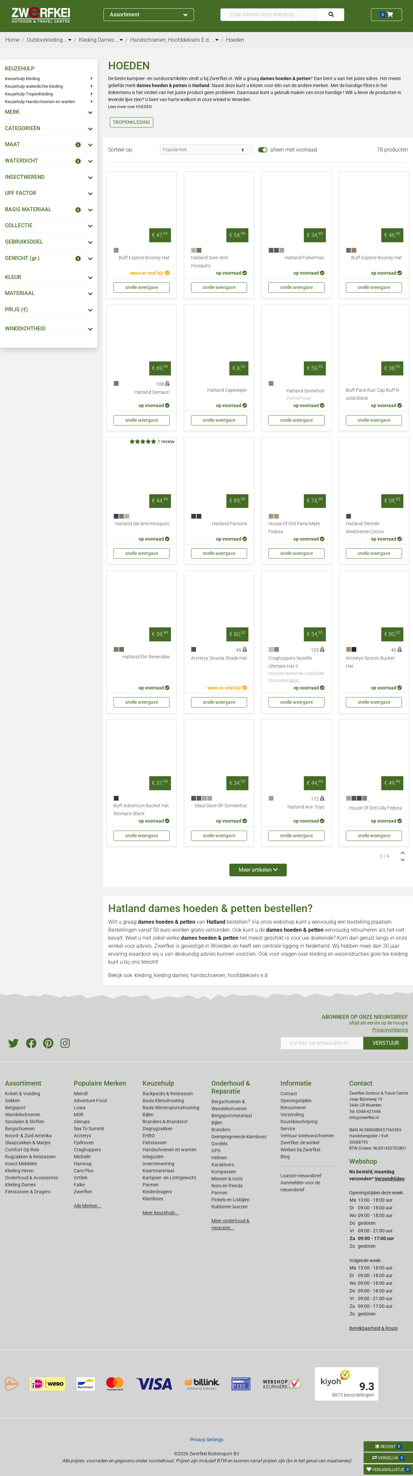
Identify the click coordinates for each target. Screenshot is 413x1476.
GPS (215, 1150)
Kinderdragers (157, 1191)
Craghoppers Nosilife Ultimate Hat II (296, 669)
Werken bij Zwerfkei (300, 1149)
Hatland (216, 922)
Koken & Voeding (22, 1093)
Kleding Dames (20, 1184)
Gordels (219, 1143)
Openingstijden (296, 1100)
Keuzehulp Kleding (22, 78)
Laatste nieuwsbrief (301, 1175)
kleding (318, 954)
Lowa (79, 1107)
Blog (285, 1156)
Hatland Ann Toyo (306, 807)
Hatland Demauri (152, 392)
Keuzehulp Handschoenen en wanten (40, 101)
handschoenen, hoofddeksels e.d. (230, 975)
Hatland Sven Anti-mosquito (210, 262)
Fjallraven (84, 1142)
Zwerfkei (82, 1191)
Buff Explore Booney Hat (144, 258)
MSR (78, 1114)
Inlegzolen (153, 1156)
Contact (288, 1093)
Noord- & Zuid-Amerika (28, 1135)
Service (287, 1128)
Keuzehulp (158, 1083)
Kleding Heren (19, 1170)
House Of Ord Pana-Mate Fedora (294, 528)
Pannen (219, 1192)
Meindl (80, 1093)
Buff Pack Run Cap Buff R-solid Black (373, 394)
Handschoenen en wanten (170, 1149)
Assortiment (149, 14)
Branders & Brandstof (165, 1121)
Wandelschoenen (22, 1114)
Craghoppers (87, 1149)
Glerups (82, 1121)
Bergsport (15, 1107)
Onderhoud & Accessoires (31, 1177)
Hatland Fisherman (305, 258)
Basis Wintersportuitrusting (171, 1107)
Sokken (12, 1100)
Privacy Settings (206, 1439)
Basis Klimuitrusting (163, 1100)
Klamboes (153, 1198)
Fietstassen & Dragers (27, 1191)
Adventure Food (90, 1100)
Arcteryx (82, 1135)
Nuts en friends (227, 1185)
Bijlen (148, 1114)
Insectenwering (158, 1163)
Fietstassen (155, 1142)
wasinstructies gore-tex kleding (371, 954)
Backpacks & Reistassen (168, 1093)
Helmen (219, 1157)
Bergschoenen (20, 1128)
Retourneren (293, 1107)
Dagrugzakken (158, 1128)
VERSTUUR (386, 1043)
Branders (220, 1129)
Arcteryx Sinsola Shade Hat (219, 658)
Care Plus (83, 1170)
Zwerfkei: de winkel (299, 1142)
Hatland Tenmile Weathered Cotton (365, 528)
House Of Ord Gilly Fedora (375, 808)
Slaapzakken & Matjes (27, 1142)
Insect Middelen (21, 1163)
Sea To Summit (89, 1128)
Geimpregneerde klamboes (238, 1136)
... (67, 40)
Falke (79, 1184)
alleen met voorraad (293, 149)
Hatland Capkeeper (227, 390)
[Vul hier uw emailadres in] (322, 1043)
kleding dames (171, 975)
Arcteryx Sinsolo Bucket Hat (370, 662)
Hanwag (82, 1163)
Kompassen (223, 1171)
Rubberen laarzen (229, 1206)
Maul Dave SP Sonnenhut (221, 806)
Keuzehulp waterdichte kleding (34, 86)
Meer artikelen (258, 870)
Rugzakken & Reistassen (30, 1156)
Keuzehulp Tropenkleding (29, 93)
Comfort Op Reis (22, 1149)
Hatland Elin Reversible (146, 657)
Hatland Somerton (305, 395)
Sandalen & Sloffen (24, 1121)
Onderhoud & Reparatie (230, 1087)
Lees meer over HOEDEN (130, 106)
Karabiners (222, 1164)
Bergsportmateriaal (231, 1115)
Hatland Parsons (229, 524)
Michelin (82, 1156)
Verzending (292, 1114)
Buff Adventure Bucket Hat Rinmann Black (141, 810)
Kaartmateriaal (158, 1170)
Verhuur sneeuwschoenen (307, 1135)
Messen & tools (227, 1178)
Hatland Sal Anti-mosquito (142, 524)
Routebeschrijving (299, 1121)
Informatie (296, 1083)
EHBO (149, 1135)
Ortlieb (80, 1177)
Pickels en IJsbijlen (230, 1199)
